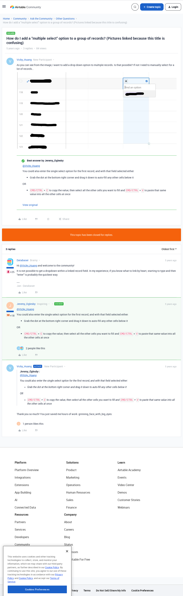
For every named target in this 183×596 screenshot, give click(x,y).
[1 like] (30, 424)
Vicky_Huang (24, 59)
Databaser (23, 260)
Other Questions (65, 18)
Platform (20, 462)
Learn (121, 462)
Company (70, 515)
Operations (73, 485)
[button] (4, 7)
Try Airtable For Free (77, 559)
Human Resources (78, 492)
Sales (69, 500)
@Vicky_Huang (31, 165)
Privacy (73, 590)
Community (20, 18)
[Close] (67, 566)
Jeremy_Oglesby (26, 304)
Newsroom (71, 552)
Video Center (126, 485)
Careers (69, 530)
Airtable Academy (129, 470)
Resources (21, 515)
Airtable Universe (26, 559)
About (68, 522)
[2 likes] (31, 348)
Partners (20, 522)
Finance (71, 507)
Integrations (23, 477)
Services (20, 530)
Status (68, 544)
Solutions (72, 462)
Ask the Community (41, 18)
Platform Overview (27, 470)
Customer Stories (129, 500)
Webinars (124, 507)
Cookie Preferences (142, 590)
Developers (22, 537)
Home (6, 18)
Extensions (22, 485)
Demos (122, 492)
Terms (87, 590)
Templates (21, 552)
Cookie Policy (52, 582)
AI (16, 500)
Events (122, 477)
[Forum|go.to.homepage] (25, 7)
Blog (67, 537)
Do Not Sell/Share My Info (111, 590)
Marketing (72, 477)
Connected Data (25, 507)
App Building (23, 492)
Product (71, 470)
